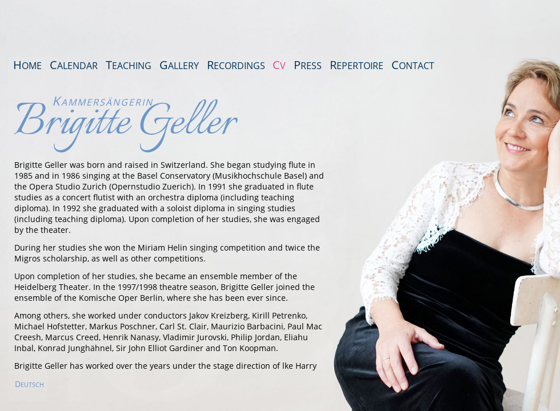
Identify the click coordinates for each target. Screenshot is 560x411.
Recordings (236, 64)
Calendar (74, 64)
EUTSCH (29, 384)
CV (279, 64)
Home (27, 64)
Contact (412, 64)
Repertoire (356, 64)
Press (308, 64)
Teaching (128, 64)
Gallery (179, 64)
